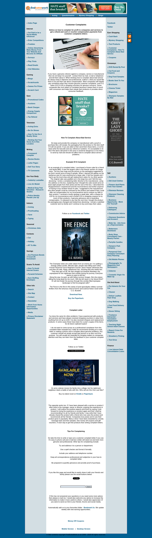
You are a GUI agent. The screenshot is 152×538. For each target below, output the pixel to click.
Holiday (31, 241)
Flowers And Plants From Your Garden (115, 185)
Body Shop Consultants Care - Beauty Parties (114, 236)
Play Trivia (32, 61)
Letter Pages (33, 163)
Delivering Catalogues (112, 208)
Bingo (100, 15)
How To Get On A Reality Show (34, 135)
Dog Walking (114, 301)
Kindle (79, 394)
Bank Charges (33, 107)
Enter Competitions (36, 40)
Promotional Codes (36, 100)
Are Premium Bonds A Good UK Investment (35, 257)
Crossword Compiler (32, 154)
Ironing (31, 207)
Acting (54, 15)
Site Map (31, 293)
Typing (30, 218)
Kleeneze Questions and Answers (116, 218)
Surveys (31, 57)
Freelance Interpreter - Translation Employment (112, 318)
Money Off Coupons (76, 521)
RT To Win (32, 245)
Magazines (113, 92)
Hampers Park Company (113, 247)
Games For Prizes (35, 86)
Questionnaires (68, 15)
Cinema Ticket (114, 88)
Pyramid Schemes (35, 274)
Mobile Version (68, 529)
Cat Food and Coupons (113, 72)
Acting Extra (33, 126)
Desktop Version (83, 529)
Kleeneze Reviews (116, 190)
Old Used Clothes (116, 181)
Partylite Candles (116, 242)
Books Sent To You (116, 80)
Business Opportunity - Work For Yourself (115, 202)
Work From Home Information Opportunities (34, 307)
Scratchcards (33, 82)
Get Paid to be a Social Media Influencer (34, 34)
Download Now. (76, 294)
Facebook (76, 213)
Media (30, 312)
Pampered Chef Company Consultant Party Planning (115, 253)
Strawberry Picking (116, 336)
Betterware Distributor (112, 230)
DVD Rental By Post (117, 67)
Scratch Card (33, 90)
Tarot (30, 215)
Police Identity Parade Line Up (33, 196)
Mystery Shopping (86, 15)
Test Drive (113, 340)
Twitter (86, 213)
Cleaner (112, 292)
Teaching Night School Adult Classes (116, 325)
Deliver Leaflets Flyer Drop (114, 297)
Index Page (32, 23)
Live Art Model (34, 184)
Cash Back (113, 36)
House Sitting (114, 311)
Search (31, 289)
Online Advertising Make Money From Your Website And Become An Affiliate (35, 51)
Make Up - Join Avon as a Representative (116, 224)
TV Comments (33, 171)
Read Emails (33, 65)
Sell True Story (34, 167)
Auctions (31, 103)
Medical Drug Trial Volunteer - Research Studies (35, 190)
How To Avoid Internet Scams (33, 269)
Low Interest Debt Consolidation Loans (115, 350)
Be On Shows (33, 130)
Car (29, 238)
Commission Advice (117, 213)
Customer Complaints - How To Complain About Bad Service (115, 51)
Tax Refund (32, 117)
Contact (31, 297)
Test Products (114, 44)
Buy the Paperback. (76, 298)
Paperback (88, 394)
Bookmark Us (89, 508)
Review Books (33, 159)
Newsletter (32, 301)
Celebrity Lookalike (36, 180)
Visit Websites (33, 69)
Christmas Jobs (34, 228)
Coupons (112, 57)
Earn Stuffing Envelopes (33, 279)
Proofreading (33, 211)
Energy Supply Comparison (33, 112)
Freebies (31, 44)
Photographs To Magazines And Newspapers (114, 265)
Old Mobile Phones (116, 259)
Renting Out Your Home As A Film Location (34, 142)
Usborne (112, 271)
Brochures (113, 84)
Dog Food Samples (116, 77)
